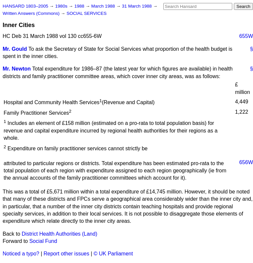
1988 (80, 6)
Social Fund (43, 241)
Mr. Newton (17, 69)
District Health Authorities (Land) (59, 234)
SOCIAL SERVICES (87, 13)
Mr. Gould (15, 49)
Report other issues (66, 253)
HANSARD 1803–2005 (25, 6)
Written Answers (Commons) (32, 13)
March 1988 (103, 6)
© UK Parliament (113, 253)
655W (246, 36)
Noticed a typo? (21, 253)
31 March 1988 (137, 6)
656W (246, 162)
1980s (62, 6)
